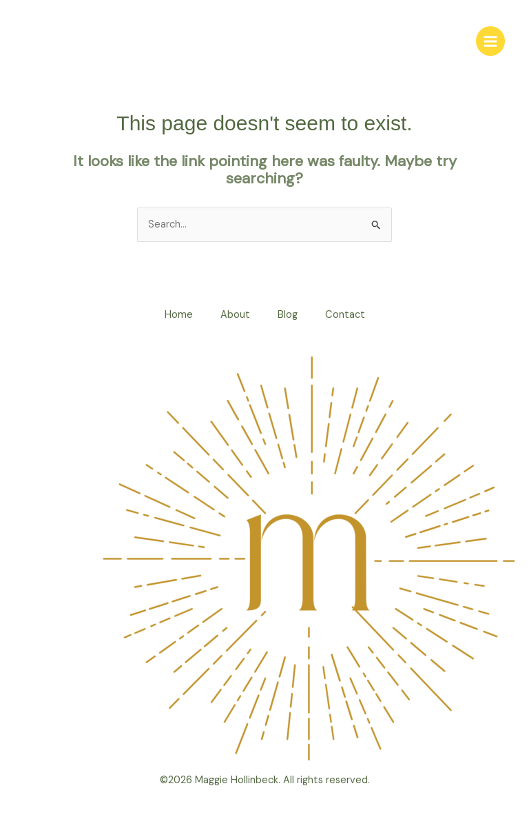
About (235, 314)
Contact (345, 314)
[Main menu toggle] (490, 40)
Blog (288, 314)
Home (179, 314)
